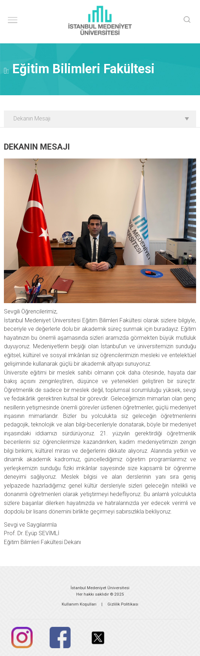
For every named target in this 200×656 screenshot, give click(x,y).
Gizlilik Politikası (122, 604)
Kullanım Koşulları (79, 604)
